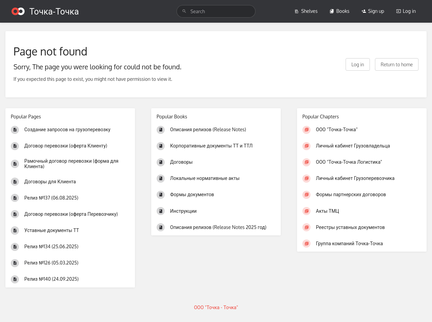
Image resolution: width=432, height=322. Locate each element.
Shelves (306, 11)
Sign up (372, 11)
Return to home (397, 64)
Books (339, 11)
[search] (216, 11)
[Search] (184, 11)
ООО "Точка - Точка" (216, 307)
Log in (406, 11)
